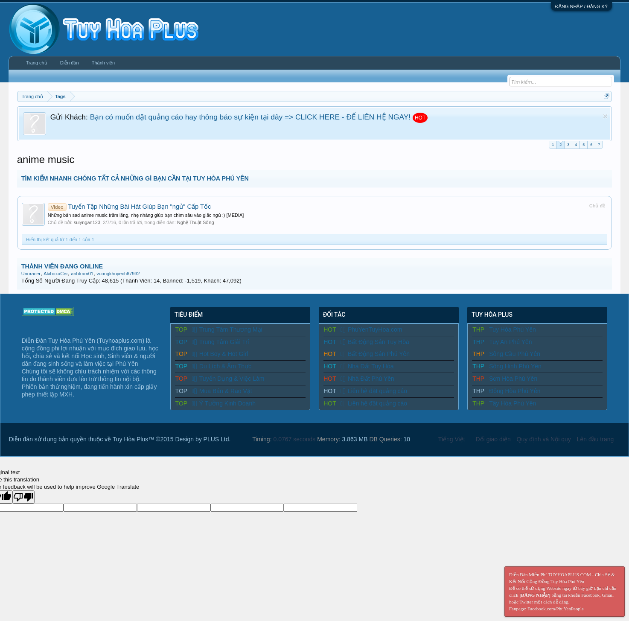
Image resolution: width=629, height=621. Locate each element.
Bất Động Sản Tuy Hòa (375, 341)
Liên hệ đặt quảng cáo (374, 391)
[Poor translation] (23, 497)
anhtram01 (82, 273)
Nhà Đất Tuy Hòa (367, 366)
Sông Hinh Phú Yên (515, 366)
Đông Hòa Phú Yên (514, 391)
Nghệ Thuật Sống (195, 222)
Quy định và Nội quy (544, 439)
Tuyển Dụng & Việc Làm (228, 378)
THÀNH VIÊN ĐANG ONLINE (62, 266)
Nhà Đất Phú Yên (367, 378)
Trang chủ (36, 62)
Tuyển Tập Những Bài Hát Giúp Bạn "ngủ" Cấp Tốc (129, 206)
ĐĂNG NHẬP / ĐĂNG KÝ (581, 6)
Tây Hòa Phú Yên (512, 403)
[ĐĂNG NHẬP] (534, 595)
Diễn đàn (69, 62)
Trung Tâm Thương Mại (227, 329)
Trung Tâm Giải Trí (220, 341)
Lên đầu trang (595, 439)
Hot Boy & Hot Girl (220, 353)
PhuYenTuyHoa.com (371, 329)
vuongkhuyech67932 (118, 273)
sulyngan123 (87, 222)
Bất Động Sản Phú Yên (375, 353)
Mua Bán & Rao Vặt (222, 391)
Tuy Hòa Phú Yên (512, 329)
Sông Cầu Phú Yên (514, 353)
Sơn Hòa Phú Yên (513, 378)
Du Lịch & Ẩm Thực (221, 366)
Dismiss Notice (605, 116)
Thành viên (103, 62)
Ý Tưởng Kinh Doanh (224, 403)
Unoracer (31, 273)
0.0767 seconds (294, 439)
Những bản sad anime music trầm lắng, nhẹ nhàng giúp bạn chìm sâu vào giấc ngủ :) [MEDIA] (146, 215)
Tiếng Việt (451, 439)
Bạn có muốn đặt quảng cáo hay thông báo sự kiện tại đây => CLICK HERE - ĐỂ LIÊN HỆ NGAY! (250, 117)
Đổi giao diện (493, 439)
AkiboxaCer (56, 273)
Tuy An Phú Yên (510, 341)
